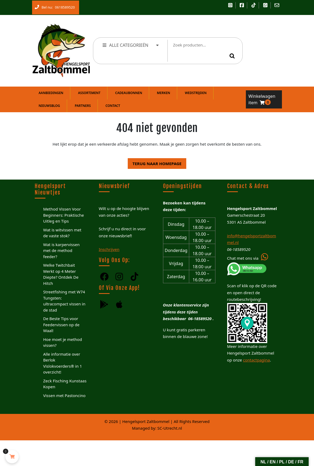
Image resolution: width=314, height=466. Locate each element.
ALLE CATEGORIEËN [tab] (131, 45)
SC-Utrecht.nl (169, 428)
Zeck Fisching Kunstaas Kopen (65, 384)
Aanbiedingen (51, 93)
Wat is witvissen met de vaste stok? (62, 233)
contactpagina (256, 360)
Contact (113, 105)
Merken (163, 93)
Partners (83, 105)
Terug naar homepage (154, 162)
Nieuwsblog (49, 105)
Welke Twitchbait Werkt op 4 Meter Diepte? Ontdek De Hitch (61, 274)
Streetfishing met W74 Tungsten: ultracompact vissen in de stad (64, 301)
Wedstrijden (196, 93)
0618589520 (64, 6)
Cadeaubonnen (128, 93)
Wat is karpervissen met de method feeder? (61, 250)
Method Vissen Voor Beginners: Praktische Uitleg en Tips (63, 215)
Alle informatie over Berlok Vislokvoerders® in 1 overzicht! (62, 363)
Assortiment (89, 93)
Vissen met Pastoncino (64, 395)
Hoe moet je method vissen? (62, 342)
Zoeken (233, 56)
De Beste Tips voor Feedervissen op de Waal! (61, 324)
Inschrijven (109, 249)
